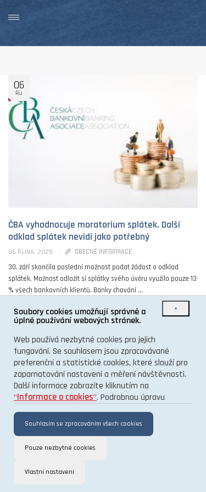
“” (55, 397)
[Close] (176, 308)
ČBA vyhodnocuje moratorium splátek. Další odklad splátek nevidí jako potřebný (94, 231)
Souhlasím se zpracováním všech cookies (83, 424)
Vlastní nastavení (49, 472)
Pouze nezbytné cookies (60, 448)
